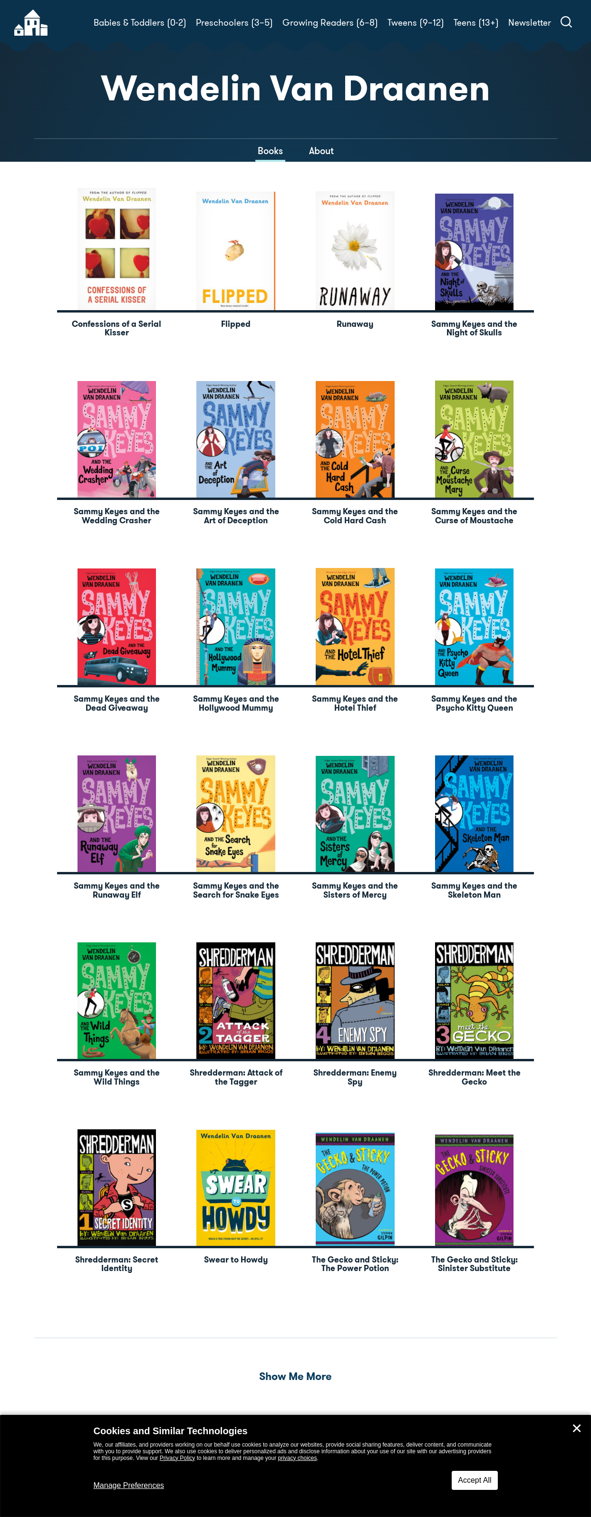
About (321, 150)
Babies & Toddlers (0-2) (140, 22)
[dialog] (295, 1466)
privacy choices (297, 1458)
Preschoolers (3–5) (234, 22)
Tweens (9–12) (416, 22)
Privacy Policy (177, 1458)
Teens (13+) (476, 22)
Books (270, 150)
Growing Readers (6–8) (330, 22)
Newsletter (529, 22)
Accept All (474, 1480)
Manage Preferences (129, 1485)
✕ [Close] (576, 1428)
